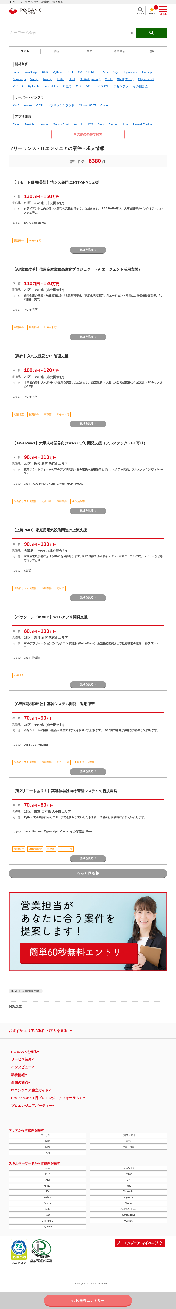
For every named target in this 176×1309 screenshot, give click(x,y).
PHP (47, 1174)
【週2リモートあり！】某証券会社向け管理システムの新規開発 (64, 791)
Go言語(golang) (128, 1209)
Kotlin (47, 1209)
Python (128, 1174)
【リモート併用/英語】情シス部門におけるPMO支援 (55, 182)
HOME (14, 991)
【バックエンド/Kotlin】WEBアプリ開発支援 (49, 617)
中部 (128, 1141)
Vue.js (47, 1203)
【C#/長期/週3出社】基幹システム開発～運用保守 (53, 704)
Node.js (48, 1197)
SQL (47, 1191)
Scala (47, 1215)
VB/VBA (128, 1221)
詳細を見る (88, 249)
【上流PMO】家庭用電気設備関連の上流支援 (49, 530)
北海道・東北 (128, 1135)
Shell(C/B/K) (128, 1215)
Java (47, 1168)
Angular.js (128, 1197)
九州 (47, 1153)
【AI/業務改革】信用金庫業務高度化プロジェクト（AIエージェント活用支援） (77, 269)
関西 (47, 1147)
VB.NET (48, 1186)
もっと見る (88, 873)
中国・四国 (128, 1147)
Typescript (128, 1191)
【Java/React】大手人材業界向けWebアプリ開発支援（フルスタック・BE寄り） (79, 443)
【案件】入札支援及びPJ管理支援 (40, 356)
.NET (47, 1180)
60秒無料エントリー (88, 1301)
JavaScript (128, 1168)
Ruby (128, 1186)
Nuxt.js (128, 1203)
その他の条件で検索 (88, 134)
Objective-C (48, 1221)
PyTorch (48, 1226)
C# (128, 1180)
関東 (47, 1141)
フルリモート (48, 1135)
